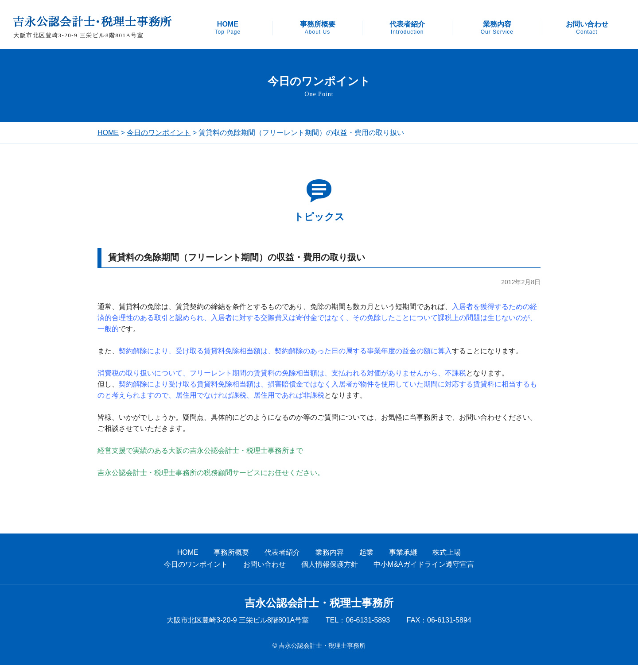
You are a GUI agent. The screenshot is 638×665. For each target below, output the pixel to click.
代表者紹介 (407, 28)
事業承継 (403, 552)
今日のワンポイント (159, 132)
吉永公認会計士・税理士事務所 (319, 603)
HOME (227, 28)
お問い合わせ (587, 28)
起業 (366, 552)
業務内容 (497, 28)
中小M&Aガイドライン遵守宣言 (423, 564)
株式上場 (446, 552)
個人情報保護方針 (329, 564)
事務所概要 (317, 28)
